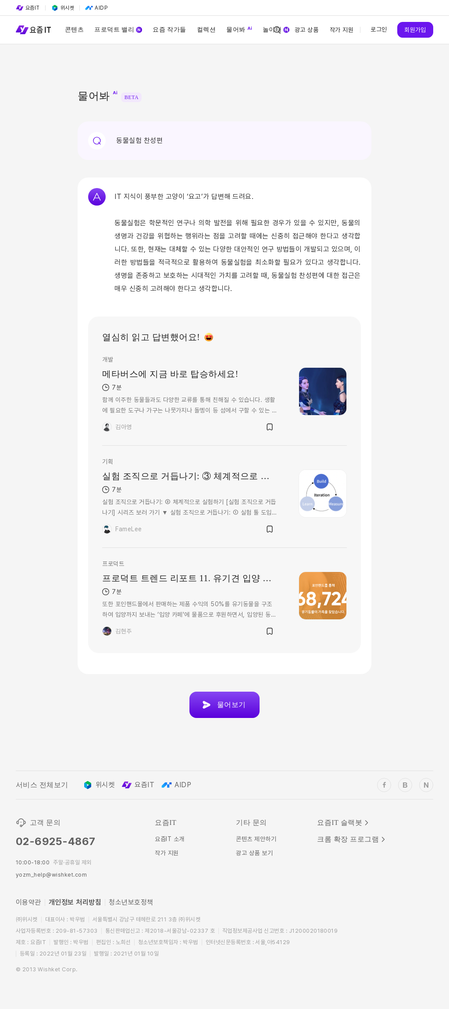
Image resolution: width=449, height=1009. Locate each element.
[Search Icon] (277, 30)
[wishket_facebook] (384, 785)
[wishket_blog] (405, 785)
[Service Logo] (33, 30)
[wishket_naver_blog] (426, 785)
